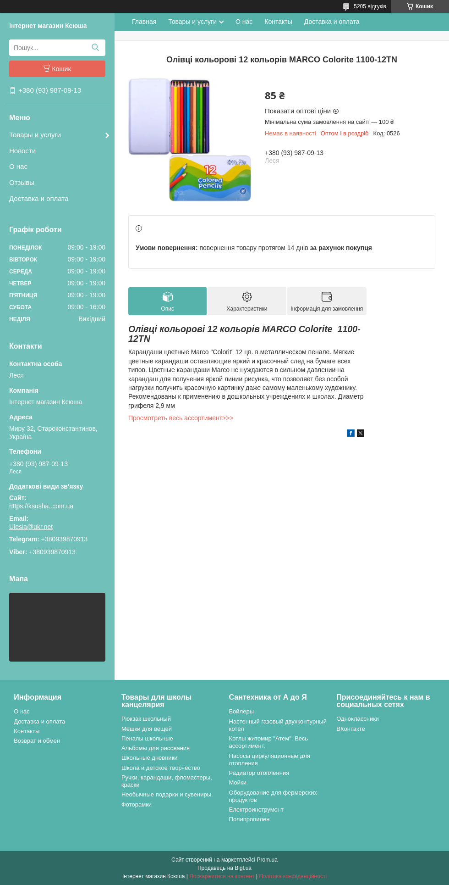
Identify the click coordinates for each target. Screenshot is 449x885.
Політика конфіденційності (293, 876)
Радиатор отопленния (259, 772)
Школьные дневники (149, 757)
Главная (144, 21)
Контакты (278, 21)
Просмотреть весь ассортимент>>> (181, 418)
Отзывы (21, 182)
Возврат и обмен (37, 740)
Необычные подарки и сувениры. (167, 794)
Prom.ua (267, 860)
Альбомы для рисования (155, 748)
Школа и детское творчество (160, 767)
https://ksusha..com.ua (41, 506)
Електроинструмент (256, 809)
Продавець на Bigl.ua (224, 868)
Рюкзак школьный (146, 718)
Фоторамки (136, 804)
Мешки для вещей (146, 728)
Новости (22, 151)
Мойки (237, 782)
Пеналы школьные (147, 738)
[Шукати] (95, 47)
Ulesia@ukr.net (31, 526)
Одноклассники (357, 718)
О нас (18, 166)
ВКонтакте (350, 728)
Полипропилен (249, 819)
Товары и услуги (35, 135)
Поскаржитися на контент (221, 876)
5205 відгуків (370, 6)
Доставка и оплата (38, 198)
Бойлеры (241, 711)
